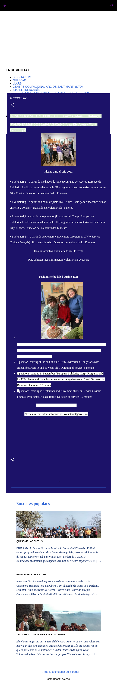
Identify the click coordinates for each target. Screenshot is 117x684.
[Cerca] (112, 5)
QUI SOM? (20, 80)
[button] (12, 105)
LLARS (17, 83)
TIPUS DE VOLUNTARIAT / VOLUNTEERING (41, 634)
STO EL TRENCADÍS (26, 89)
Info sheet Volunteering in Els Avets (56, 405)
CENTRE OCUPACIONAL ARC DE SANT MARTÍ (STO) (48, 86)
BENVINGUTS (22, 77)
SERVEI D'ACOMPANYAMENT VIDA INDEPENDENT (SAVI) (51, 93)
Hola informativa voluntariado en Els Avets (58, 250)
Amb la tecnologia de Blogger (58, 671)
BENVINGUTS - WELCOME (31, 574)
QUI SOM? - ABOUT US (29, 541)
